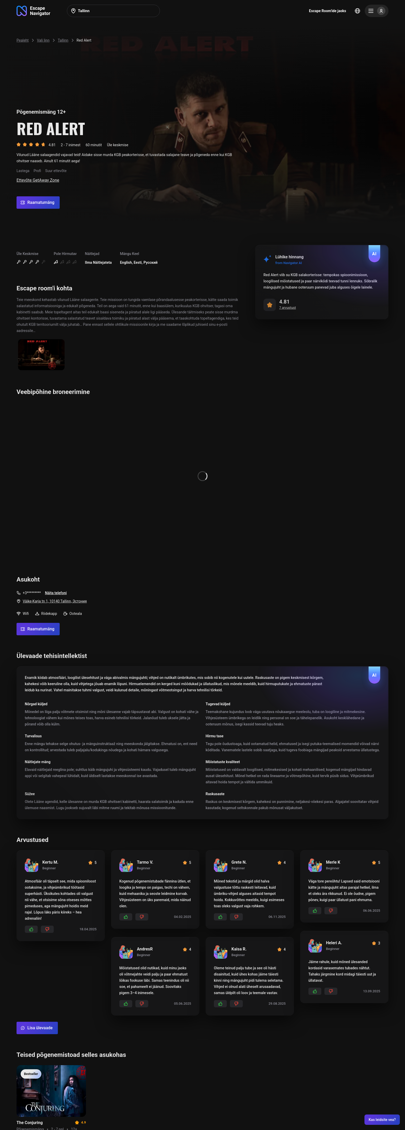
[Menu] (376, 11)
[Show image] (41, 355)
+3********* (32, 593)
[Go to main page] (33, 11)
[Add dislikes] (47, 929)
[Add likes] (31, 929)
